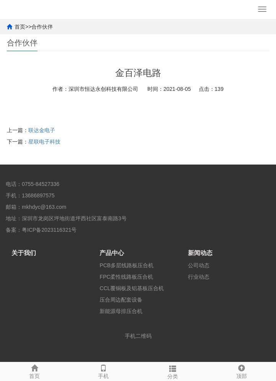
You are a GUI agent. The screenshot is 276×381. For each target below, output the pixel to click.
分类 (172, 371)
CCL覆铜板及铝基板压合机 (132, 288)
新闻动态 (200, 253)
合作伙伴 (42, 27)
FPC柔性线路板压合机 (126, 277)
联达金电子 (41, 130)
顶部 (241, 370)
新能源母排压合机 (121, 311)
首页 (20, 27)
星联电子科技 (44, 142)
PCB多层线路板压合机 (127, 265)
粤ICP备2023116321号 (49, 230)
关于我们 (23, 253)
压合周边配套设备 (121, 300)
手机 (103, 370)
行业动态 (198, 277)
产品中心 (112, 253)
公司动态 (198, 265)
